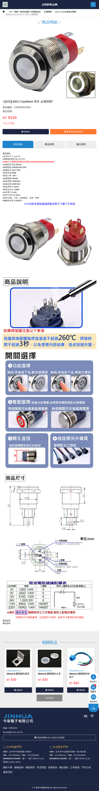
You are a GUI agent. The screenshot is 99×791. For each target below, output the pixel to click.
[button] (93, 4)
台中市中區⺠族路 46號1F (20, 751)
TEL (5, 755)
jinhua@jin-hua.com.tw (13, 732)
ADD (5, 751)
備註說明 (81, 144)
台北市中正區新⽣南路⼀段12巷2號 (71, 751)
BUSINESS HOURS (11, 758)
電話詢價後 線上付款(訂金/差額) (49, 737)
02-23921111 (60, 755)
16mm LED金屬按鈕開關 (65, 12)
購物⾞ (26, 132)
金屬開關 (48, 12)
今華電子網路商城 (49, 4)
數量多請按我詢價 (73, 132)
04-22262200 (33, 755)
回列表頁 (49, 698)
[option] (18, 670)
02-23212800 (79, 755)
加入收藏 (8, 123)
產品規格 (18, 144)
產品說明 (49, 144)
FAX (24, 755)
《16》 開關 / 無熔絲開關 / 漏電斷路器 (24, 12)
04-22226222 (14, 755)
